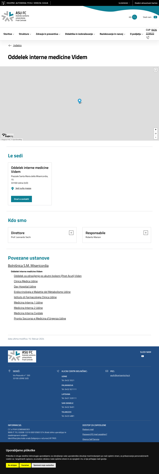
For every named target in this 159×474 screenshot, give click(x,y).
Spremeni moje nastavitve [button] (44, 465)
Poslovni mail (88, 429)
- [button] (156, 137)
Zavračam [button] (25, 465)
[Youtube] (154, 16)
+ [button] (156, 130)
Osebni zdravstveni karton (146, 2)
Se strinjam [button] (12, 465)
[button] (125, 3)
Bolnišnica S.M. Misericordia (28, 265)
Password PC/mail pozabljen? (94, 434)
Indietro (15, 45)
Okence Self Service (90, 439)
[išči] (134, 17)
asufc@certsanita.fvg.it (120, 375)
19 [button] (155, 133)
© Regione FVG (5, 139)
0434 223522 (151, 31)
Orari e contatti (21, 199)
